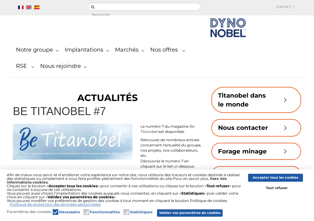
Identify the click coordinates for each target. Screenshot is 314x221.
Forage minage (256, 151)
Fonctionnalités (105, 212)
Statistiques (141, 212)
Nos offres (169, 50)
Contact (283, 7)
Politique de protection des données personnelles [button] (55, 204)
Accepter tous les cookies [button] (275, 178)
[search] (144, 6)
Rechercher (101, 15)
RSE (26, 66)
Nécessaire (69, 212)
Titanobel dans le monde (256, 100)
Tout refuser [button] (277, 188)
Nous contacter (256, 127)
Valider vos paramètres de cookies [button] (189, 213)
